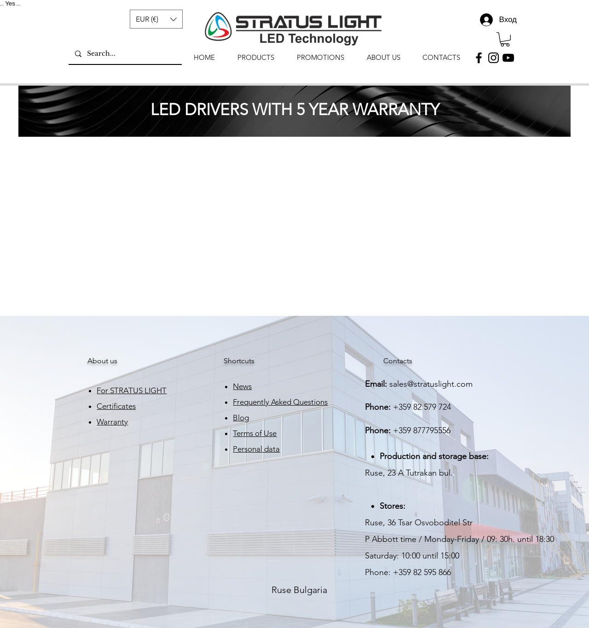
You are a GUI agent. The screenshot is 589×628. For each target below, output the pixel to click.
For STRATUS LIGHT (132, 390)
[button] (156, 19)
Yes (10, 3)
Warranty (112, 421)
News (242, 386)
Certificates (116, 406)
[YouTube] (508, 58)
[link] (505, 39)
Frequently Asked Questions (280, 402)
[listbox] (156, 19)
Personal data (256, 449)
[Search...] (124, 54)
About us (102, 360)
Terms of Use (255, 433)
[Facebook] (479, 58)
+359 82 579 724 (422, 407)
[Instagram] (493, 58)
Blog (241, 417)
